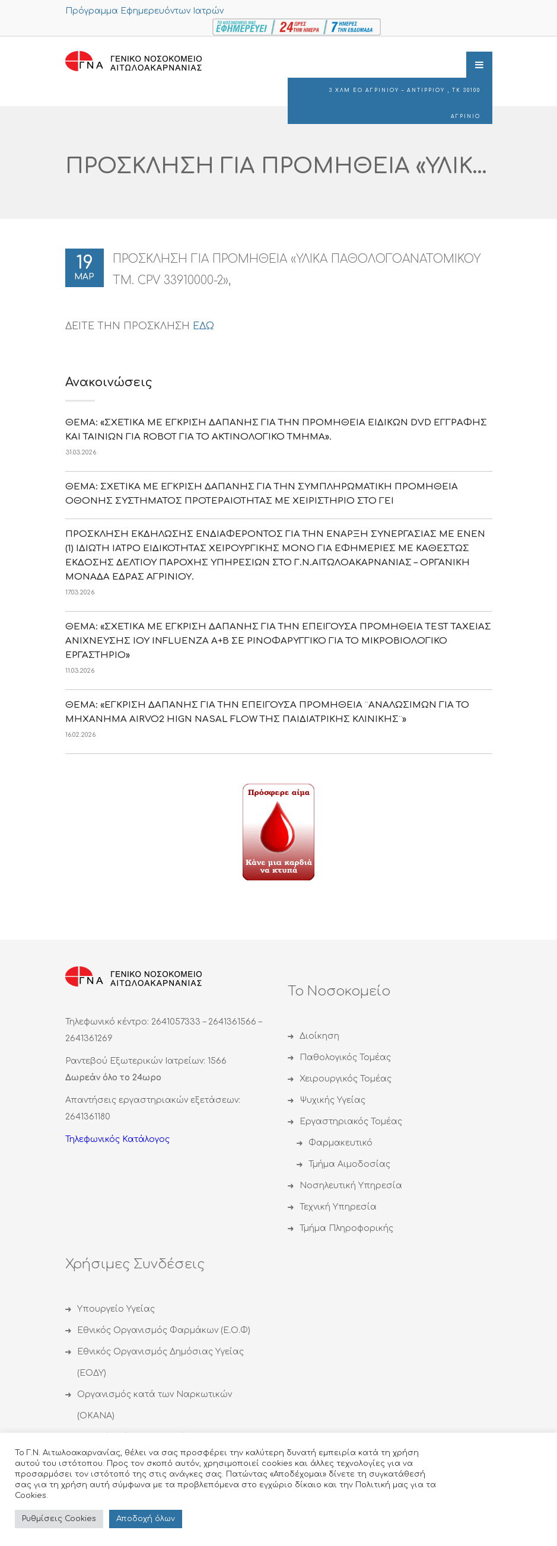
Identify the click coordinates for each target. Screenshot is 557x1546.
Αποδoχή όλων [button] (145, 1519)
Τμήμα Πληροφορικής (346, 1228)
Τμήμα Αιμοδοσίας (349, 1164)
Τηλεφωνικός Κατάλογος (117, 1139)
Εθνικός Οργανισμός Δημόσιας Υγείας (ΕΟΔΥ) (160, 1362)
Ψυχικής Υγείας (332, 1100)
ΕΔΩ (203, 326)
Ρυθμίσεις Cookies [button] (59, 1519)
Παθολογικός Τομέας (345, 1057)
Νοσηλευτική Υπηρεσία (351, 1185)
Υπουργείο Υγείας (116, 1309)
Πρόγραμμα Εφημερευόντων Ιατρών (144, 11)
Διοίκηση (319, 1036)
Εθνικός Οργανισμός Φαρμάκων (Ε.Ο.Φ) (163, 1330)
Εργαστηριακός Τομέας (351, 1121)
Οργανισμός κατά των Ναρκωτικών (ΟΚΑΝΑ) (154, 1405)
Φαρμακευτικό (340, 1142)
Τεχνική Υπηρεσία (338, 1207)
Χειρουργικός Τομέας (346, 1078)
